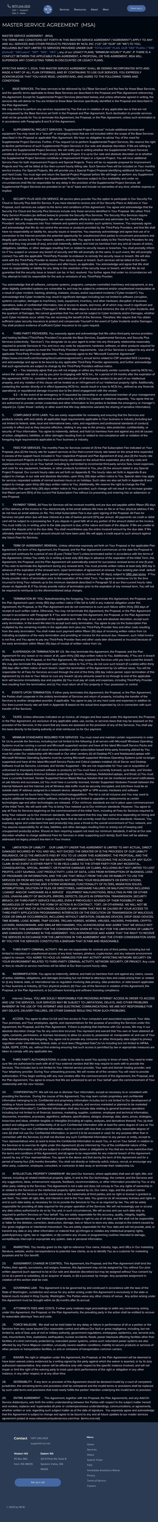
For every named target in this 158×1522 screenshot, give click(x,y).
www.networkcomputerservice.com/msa (54, 1418)
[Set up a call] (38, 1482)
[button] (80, 9)
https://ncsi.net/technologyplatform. (66, 794)
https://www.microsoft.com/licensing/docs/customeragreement (42, 358)
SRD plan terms (136, 574)
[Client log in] (136, 8)
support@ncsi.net (40, 1443)
